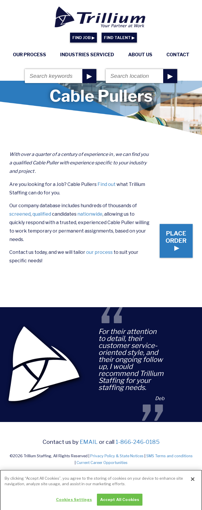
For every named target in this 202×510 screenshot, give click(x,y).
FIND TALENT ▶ (119, 38)
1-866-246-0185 (138, 441)
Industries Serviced (87, 54)
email (89, 441)
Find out (106, 184)
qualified (41, 214)
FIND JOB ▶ (83, 38)
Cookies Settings (74, 502)
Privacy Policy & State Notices (117, 456)
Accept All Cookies (119, 502)
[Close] (192, 482)
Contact (177, 54)
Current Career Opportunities (102, 462)
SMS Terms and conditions (169, 456)
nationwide (89, 214)
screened (20, 214)
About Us (140, 54)
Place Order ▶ (176, 241)
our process (99, 252)
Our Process (29, 54)
